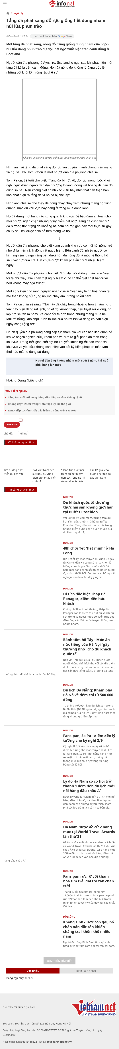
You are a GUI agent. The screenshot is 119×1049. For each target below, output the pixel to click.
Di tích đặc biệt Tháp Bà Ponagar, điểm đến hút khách (84, 598)
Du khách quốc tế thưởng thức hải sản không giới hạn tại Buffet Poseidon (88, 507)
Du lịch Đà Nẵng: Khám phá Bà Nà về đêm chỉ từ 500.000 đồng (88, 695)
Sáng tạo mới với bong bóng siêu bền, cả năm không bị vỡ (45, 397)
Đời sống (69, 916)
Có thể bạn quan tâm (21, 442)
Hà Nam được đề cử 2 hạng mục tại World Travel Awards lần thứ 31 (89, 831)
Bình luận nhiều (86, 970)
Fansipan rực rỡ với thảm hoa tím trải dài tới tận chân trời (88, 881)
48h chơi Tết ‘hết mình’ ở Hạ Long (88, 550)
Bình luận (12, 424)
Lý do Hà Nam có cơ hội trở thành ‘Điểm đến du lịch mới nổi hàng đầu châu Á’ (89, 786)
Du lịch (68, 497)
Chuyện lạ (17, 13)
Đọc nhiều (33, 970)
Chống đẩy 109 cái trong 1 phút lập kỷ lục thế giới (39, 404)
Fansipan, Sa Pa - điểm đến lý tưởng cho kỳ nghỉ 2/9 (89, 738)
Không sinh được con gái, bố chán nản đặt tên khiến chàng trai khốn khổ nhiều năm (88, 929)
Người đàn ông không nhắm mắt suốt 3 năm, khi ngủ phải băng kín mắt (71, 362)
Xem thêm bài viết (59, 961)
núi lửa (23, 433)
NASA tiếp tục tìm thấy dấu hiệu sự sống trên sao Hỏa (42, 410)
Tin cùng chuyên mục (21, 489)
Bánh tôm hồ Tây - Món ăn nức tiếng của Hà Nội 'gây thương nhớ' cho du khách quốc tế (87, 646)
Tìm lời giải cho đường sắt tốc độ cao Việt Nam (100, 473)
